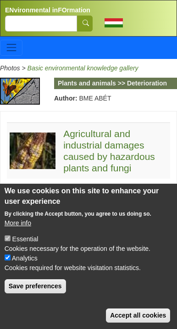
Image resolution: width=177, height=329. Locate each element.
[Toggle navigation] (11, 48)
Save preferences (35, 287)
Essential (25, 240)
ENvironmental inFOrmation (47, 10)
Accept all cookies (138, 316)
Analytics (25, 259)
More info (18, 224)
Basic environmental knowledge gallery (83, 68)
